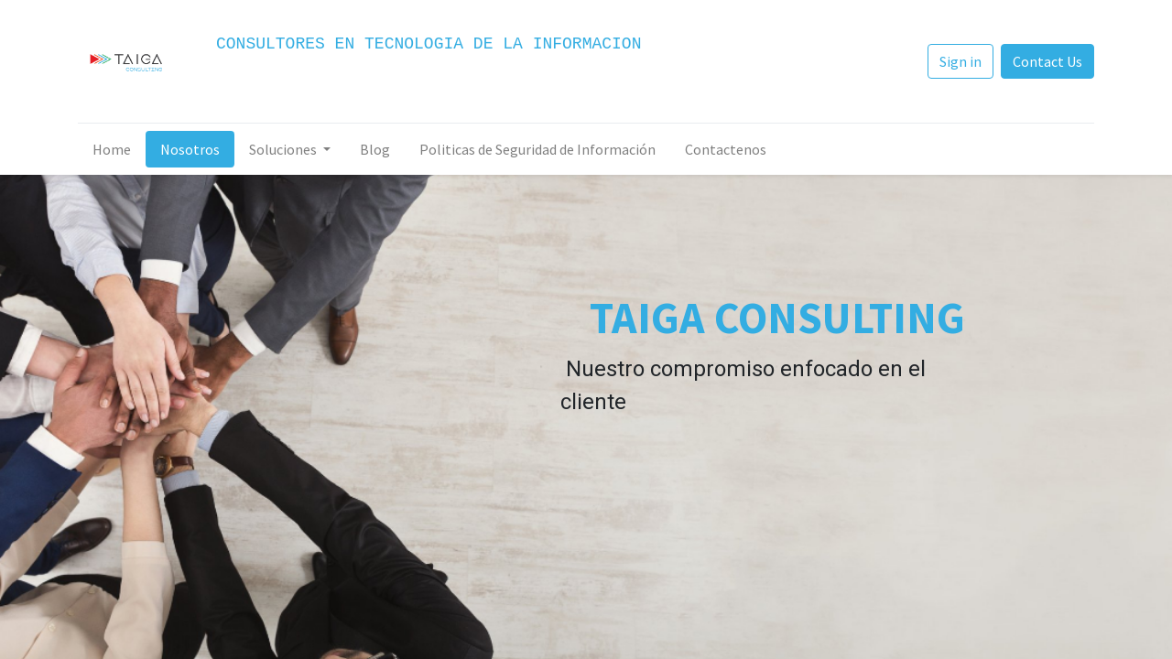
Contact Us (1047, 61)
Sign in (960, 61)
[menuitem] (112, 149)
